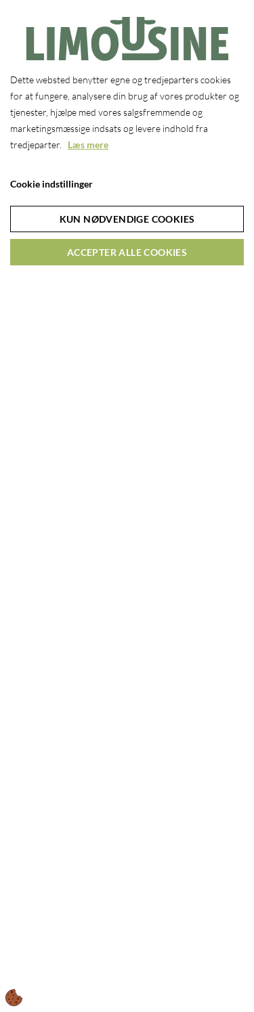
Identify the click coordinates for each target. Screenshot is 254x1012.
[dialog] (127, 506)
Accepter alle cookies (127, 252)
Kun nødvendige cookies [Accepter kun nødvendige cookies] (127, 219)
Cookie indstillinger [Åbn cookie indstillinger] (51, 184)
